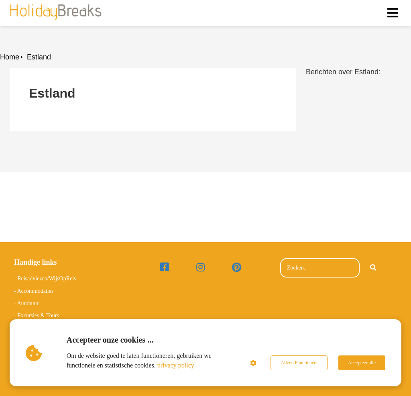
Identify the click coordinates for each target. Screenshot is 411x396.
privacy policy (175, 365)
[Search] (373, 268)
